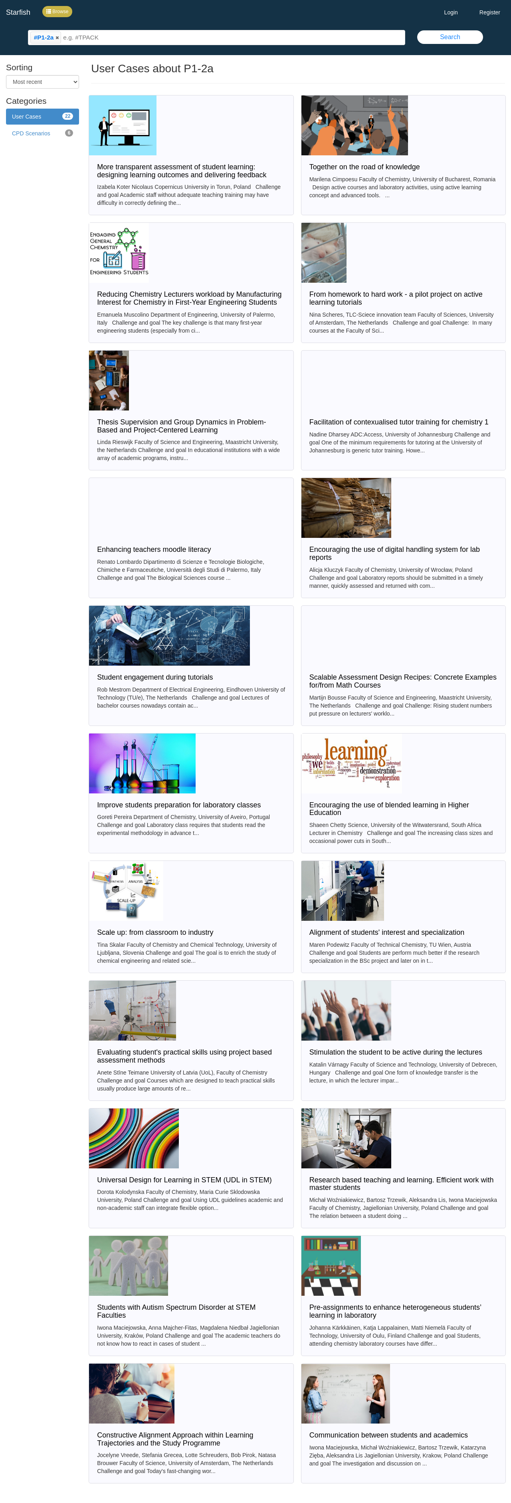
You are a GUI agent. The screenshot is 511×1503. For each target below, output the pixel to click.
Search (450, 37)
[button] (57, 37)
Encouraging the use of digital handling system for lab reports (394, 553)
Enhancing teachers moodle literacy (154, 549)
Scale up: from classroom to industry (155, 932)
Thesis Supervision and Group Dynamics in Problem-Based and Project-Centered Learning (181, 426)
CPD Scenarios (42, 133)
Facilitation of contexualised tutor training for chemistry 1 (399, 422)
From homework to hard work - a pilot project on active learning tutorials (396, 298)
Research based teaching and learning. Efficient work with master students (401, 1184)
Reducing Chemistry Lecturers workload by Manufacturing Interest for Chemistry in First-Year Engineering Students (189, 298)
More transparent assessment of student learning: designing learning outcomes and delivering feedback (181, 171)
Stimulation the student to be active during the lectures (395, 1052)
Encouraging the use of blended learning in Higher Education (389, 809)
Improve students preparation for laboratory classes (179, 805)
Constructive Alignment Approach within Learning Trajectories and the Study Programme (175, 1439)
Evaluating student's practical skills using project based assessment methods (184, 1056)
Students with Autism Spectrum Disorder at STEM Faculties (176, 1311)
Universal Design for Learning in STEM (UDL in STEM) (184, 1180)
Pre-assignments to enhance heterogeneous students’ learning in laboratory (395, 1311)
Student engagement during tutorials (155, 677)
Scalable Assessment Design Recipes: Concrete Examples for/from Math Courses (403, 681)
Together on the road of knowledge (364, 167)
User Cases (42, 116)
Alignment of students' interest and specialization (387, 932)
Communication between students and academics (388, 1435)
